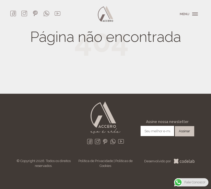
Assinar (184, 131)
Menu (195, 14)
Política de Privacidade (95, 161)
